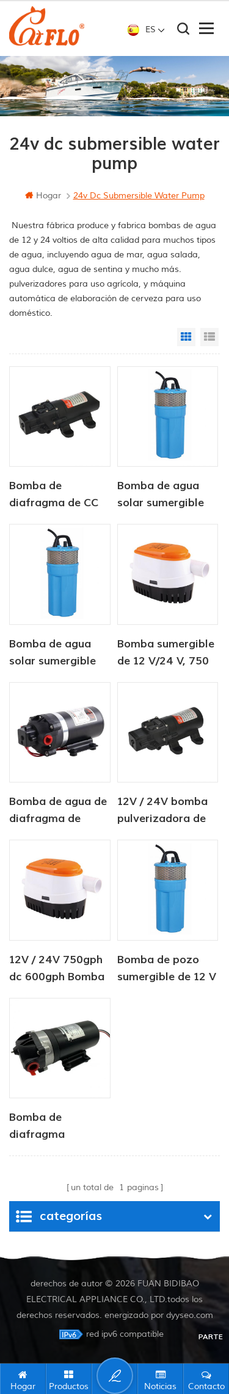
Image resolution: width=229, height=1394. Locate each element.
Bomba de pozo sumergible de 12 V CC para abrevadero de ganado (166, 969)
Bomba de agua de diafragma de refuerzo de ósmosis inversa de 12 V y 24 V (59, 811)
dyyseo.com (189, 1315)
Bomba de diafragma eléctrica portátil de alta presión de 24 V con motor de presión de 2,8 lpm (58, 1126)
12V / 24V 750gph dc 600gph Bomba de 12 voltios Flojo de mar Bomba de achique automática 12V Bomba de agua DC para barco (59, 969)
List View (209, 337)
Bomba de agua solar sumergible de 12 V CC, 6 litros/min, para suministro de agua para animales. (59, 653)
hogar (43, 195)
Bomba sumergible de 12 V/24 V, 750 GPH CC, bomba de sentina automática (167, 653)
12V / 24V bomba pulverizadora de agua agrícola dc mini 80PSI (162, 811)
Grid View (186, 337)
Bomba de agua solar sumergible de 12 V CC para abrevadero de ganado (160, 495)
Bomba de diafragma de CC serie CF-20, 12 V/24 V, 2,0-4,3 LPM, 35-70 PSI (53, 495)
